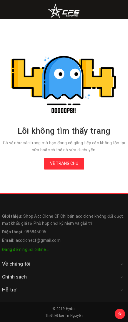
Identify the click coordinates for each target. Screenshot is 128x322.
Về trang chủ (64, 163)
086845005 (35, 231)
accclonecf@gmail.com (38, 240)
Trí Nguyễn (74, 315)
